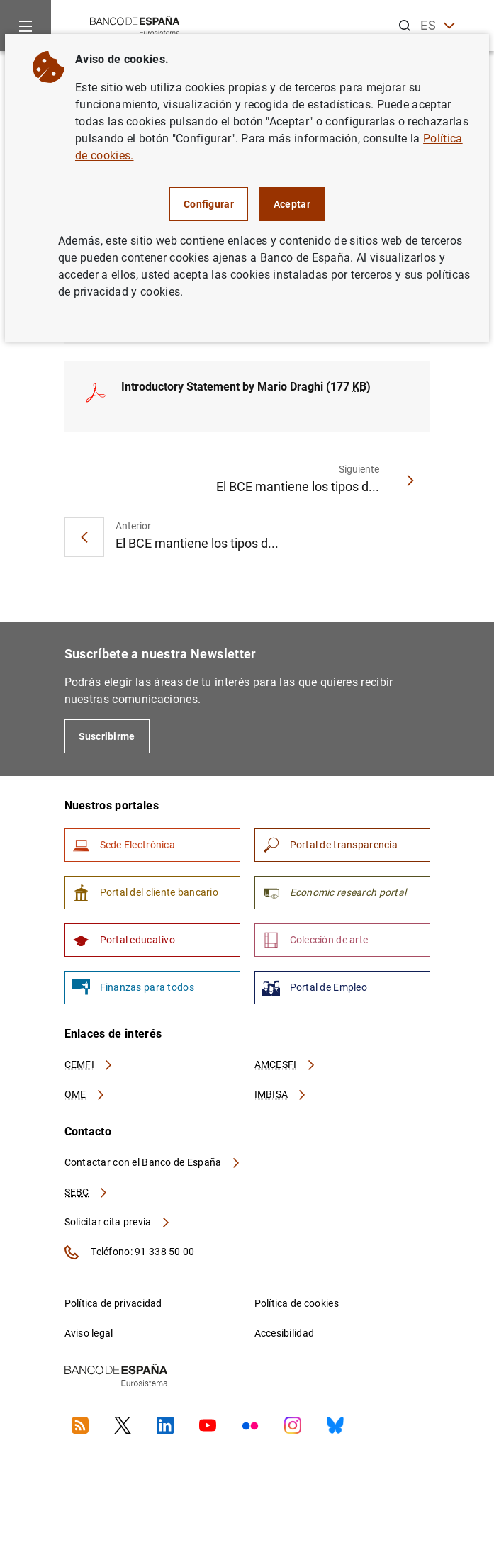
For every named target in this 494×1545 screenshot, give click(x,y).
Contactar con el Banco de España (153, 1162)
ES (437, 26)
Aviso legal (88, 1333)
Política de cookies (296, 1303)
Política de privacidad (113, 1303)
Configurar (209, 204)
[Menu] (25, 25)
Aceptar (292, 204)
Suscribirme (107, 736)
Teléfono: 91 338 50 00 (129, 1252)
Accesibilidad (284, 1333)
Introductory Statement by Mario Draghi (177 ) (246, 386)
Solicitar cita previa (117, 1221)
